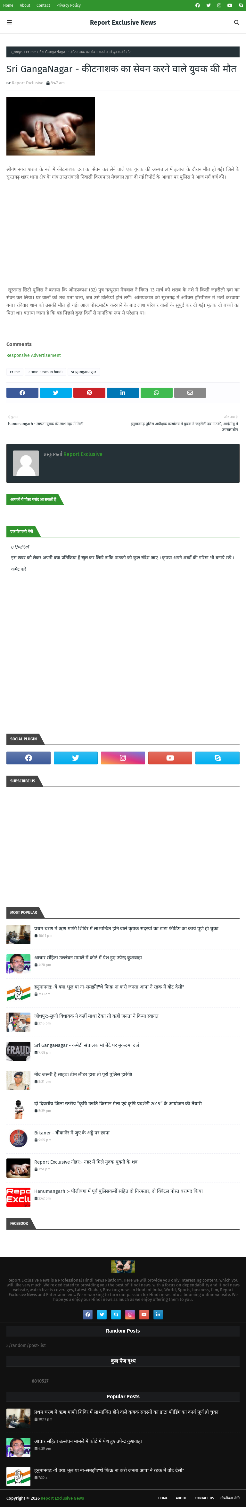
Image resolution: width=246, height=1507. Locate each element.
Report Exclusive (27, 82)
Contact (43, 5)
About (25, 5)
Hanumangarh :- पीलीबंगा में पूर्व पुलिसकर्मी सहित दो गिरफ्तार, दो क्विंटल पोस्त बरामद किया (118, 1191)
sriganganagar (83, 372)
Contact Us (204, 1498)
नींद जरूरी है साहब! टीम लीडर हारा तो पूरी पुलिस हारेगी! (83, 1074)
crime (31, 52)
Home (8, 5)
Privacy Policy (68, 5)
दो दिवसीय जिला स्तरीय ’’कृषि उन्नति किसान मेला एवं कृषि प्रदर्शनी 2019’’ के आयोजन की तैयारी (118, 1104)
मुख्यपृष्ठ (16, 52)
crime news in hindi (45, 372)
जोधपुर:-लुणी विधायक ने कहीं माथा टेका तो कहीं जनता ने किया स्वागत (96, 1016)
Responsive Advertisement (33, 355)
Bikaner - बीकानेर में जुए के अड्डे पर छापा (72, 1133)
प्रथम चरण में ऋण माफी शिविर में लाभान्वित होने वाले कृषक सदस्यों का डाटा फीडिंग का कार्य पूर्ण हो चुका (126, 928)
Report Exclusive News (123, 22)
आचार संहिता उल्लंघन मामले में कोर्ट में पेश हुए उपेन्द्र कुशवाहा (88, 958)
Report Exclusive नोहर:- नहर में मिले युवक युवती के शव (85, 1162)
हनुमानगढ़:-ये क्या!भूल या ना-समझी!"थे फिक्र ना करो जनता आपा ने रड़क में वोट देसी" (109, 987)
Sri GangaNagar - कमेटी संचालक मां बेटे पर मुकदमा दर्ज (86, 1045)
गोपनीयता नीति (230, 1498)
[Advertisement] (123, 233)
